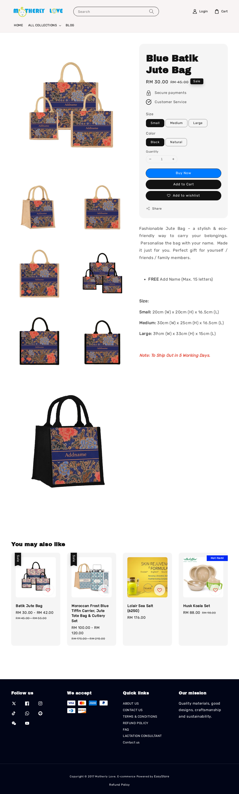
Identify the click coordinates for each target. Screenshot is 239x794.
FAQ (126, 730)
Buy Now (183, 173)
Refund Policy (119, 784)
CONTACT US (133, 710)
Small (155, 123)
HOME (18, 25)
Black (155, 142)
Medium (176, 123)
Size (149, 114)
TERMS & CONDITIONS (140, 717)
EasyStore (161, 776)
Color (150, 133)
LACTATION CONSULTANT (142, 736)
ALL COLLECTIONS (42, 25)
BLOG (70, 25)
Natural (176, 142)
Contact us (131, 742)
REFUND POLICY (135, 723)
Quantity (152, 151)
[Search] (151, 11)
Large (198, 123)
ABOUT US (131, 703)
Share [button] (154, 208)
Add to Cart (183, 184)
